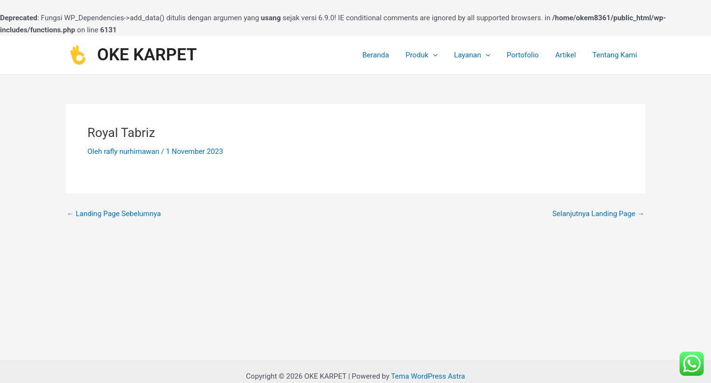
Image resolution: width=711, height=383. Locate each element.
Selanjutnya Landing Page (598, 214)
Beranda (386, 55)
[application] (441, 55)
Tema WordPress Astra (428, 376)
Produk (430, 55)
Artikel (568, 55)
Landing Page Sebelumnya (114, 214)
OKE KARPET (147, 55)
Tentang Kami (616, 55)
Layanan (479, 55)
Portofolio (527, 55)
